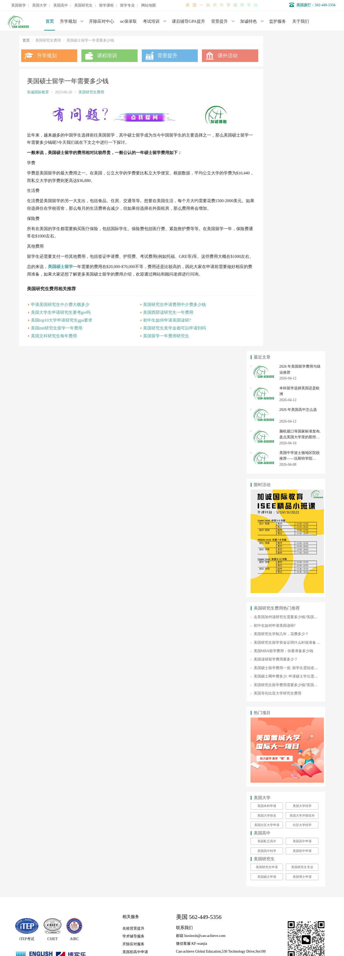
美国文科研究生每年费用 (54, 341)
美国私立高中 (266, 526)
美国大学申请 (133, 644)
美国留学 (18, 5)
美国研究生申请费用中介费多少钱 (164, 310)
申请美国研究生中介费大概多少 (60, 310)
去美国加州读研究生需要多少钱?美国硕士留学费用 (295, 302)
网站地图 (148, 5)
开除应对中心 (101, 21)
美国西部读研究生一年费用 (158, 318)
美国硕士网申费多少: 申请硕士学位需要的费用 (291, 361)
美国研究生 (83, 5)
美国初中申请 (302, 535)
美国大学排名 (266, 500)
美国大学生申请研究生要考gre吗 (61, 318)
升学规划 (68, 21)
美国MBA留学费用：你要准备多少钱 (283, 336)
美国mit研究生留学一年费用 (56, 333)
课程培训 (102, 56)
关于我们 (300, 21)
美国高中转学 (266, 535)
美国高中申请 (302, 526)
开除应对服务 (133, 629)
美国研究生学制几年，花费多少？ (281, 319)
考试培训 (151, 21)
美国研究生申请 (267, 552)
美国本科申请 (266, 490)
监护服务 (277, 21)
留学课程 (106, 5)
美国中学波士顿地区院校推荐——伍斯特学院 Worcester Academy (299, 143)
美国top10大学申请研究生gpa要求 (62, 325)
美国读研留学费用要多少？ (276, 344)
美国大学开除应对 (302, 500)
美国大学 (39, 5)
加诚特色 (248, 21)
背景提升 (219, 21)
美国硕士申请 (266, 561)
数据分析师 (43, 666)
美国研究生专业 (302, 552)
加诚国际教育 (38, 92)
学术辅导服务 (133, 621)
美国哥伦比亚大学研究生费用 (277, 378)
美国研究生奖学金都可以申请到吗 (164, 333)
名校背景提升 (133, 613)
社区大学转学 (302, 509)
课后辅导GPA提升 (188, 21)
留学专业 (127, 5)
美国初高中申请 (135, 637)
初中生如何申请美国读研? (157, 325)
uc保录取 (128, 21)
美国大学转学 (302, 490)
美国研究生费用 (91, 92)
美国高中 (60, 5)
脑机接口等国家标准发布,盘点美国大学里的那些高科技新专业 (300, 121)
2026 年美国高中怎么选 (298, 94)
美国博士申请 (302, 561)
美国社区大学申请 (266, 509)
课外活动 (213, 56)
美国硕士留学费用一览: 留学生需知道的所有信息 (293, 352)
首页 (50, 21)
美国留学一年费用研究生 (156, 341)
